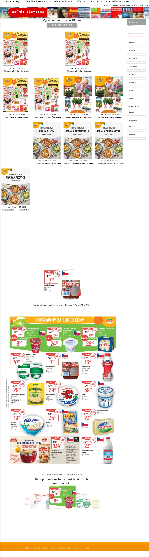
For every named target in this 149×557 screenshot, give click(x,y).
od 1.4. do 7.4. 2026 (17, 68)
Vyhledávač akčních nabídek (135, 24)
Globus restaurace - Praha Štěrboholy (79, 163)
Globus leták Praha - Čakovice (79, 71)
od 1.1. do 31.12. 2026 (48, 161)
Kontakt (85, 548)
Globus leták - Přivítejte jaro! (110, 117)
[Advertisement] (62, 234)
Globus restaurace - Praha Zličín (48, 163)
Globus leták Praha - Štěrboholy (48, 117)
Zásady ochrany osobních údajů (65, 548)
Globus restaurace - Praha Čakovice (17, 210)
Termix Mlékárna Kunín (116, 1)
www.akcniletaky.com (38, 548)
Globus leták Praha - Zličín (17, 117)
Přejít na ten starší (62, 25)
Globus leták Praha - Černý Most (17, 71)
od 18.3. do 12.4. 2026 (79, 114)
